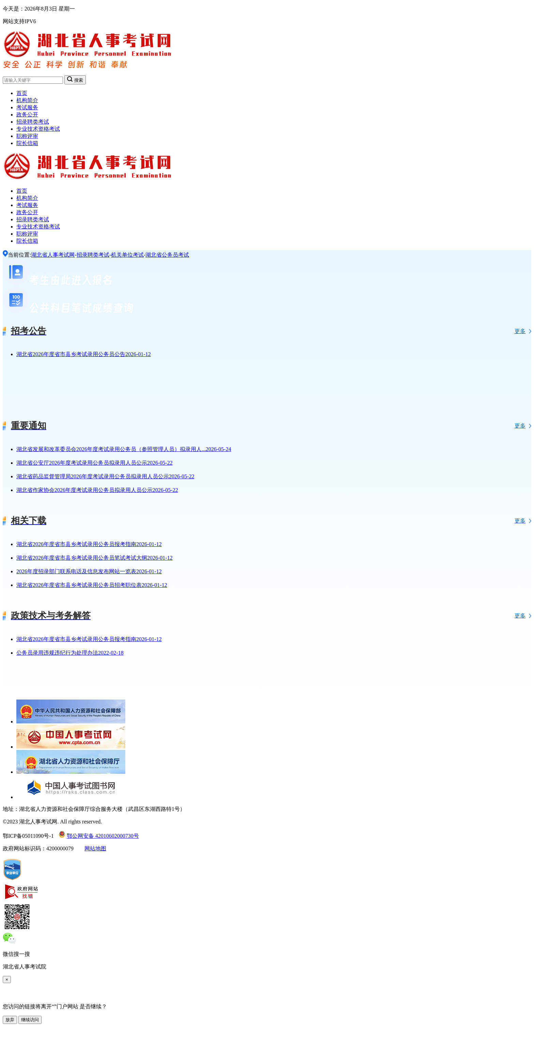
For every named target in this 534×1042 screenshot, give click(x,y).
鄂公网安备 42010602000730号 (99, 836)
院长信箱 (27, 143)
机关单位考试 (127, 255)
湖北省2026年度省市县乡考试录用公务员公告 (83, 354)
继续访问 (30, 1019)
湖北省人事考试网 (53, 255)
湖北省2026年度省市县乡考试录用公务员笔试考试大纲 (94, 558)
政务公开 (27, 114)
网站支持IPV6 (19, 21)
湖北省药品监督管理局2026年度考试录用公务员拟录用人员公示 (105, 476)
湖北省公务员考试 (167, 255)
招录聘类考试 (32, 122)
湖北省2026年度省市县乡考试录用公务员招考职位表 (91, 585)
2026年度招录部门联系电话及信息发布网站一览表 (89, 571)
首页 (21, 93)
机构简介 (27, 100)
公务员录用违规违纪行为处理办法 (70, 653)
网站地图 (95, 848)
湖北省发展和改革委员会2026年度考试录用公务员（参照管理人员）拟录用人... (123, 449)
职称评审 (27, 136)
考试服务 (27, 107)
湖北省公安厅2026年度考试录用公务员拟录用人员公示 (94, 463)
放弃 (9, 1019)
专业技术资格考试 (38, 129)
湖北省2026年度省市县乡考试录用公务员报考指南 (89, 544)
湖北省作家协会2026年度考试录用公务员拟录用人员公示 (97, 490)
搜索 (75, 79)
